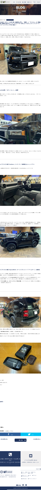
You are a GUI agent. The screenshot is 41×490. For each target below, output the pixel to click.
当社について (29, 2)
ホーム (23, 472)
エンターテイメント (25, 476)
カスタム (34, 472)
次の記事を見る (37, 439)
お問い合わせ (24, 478)
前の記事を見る (4, 439)
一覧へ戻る (20, 440)
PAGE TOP (38, 469)
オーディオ (28, 472)
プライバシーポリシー (33, 478)
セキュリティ (24, 473)
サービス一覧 (18, 2)
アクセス (38, 2)
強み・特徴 (24, 2)
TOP (14, 2)
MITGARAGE (19, 488)
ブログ (34, 2)
